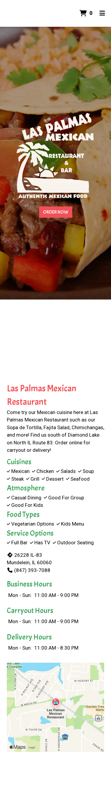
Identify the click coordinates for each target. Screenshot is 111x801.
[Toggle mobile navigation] (102, 13)
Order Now (55, 212)
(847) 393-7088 (28, 570)
